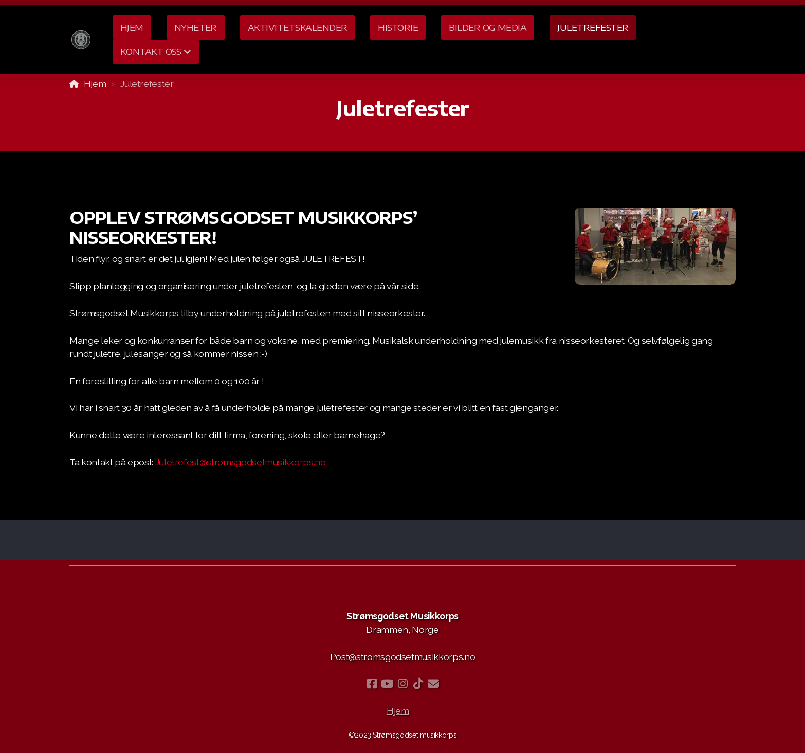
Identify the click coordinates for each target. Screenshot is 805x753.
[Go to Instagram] (402, 683)
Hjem (95, 83)
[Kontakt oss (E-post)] (433, 683)
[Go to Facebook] (371, 683)
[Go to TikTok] (418, 683)
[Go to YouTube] (387, 683)
